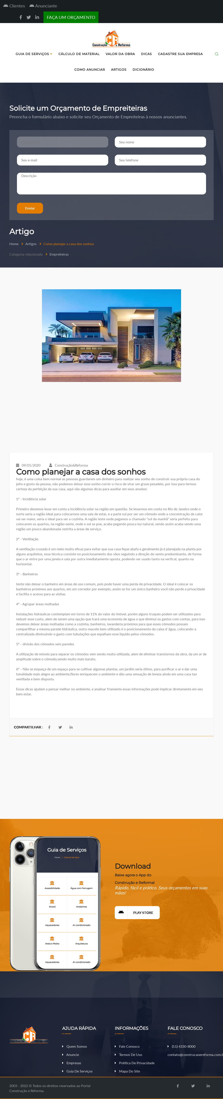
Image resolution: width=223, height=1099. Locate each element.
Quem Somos (74, 1046)
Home (13, 244)
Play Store (134, 912)
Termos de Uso (128, 1054)
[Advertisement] (111, 417)
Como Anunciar (89, 70)
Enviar (30, 208)
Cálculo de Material (79, 54)
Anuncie (70, 1054)
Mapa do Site (127, 1071)
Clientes (14, 5)
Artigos (118, 70)
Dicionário (143, 70)
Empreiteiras (59, 254)
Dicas (146, 54)
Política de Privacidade (135, 1063)
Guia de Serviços (34, 54)
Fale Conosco (127, 1046)
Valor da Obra (120, 54)
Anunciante (43, 5)
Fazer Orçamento (206, 1095)
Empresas (71, 1063)
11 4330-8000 (181, 1046)
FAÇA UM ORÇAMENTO (71, 17)
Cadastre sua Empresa (180, 54)
